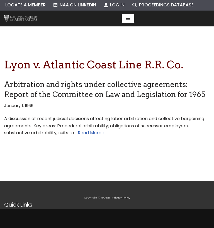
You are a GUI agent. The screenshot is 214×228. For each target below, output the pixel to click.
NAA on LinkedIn (75, 5)
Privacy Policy (121, 197)
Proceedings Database (163, 5)
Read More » (91, 133)
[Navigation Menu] (128, 18)
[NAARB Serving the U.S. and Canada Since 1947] (21, 18)
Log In (114, 5)
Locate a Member (25, 5)
